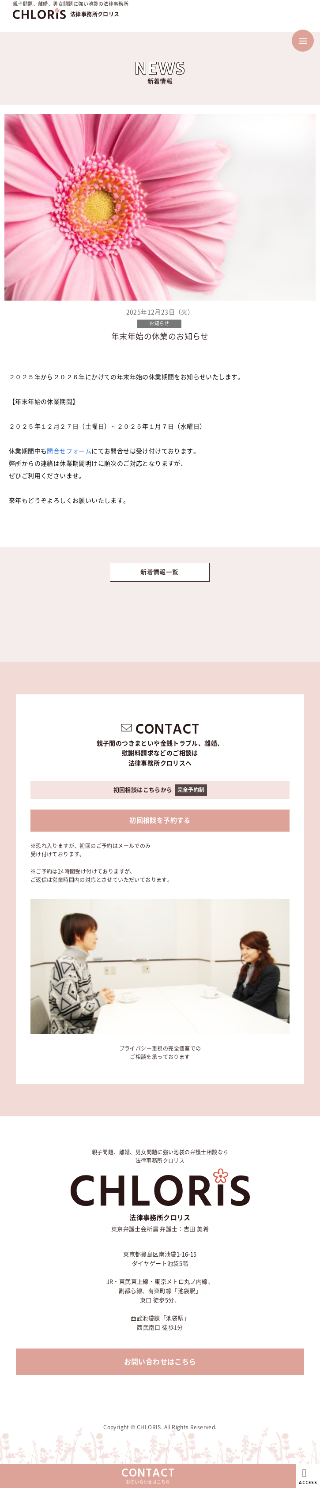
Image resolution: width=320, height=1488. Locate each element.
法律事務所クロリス (95, 14)
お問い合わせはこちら (160, 1361)
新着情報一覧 (159, 572)
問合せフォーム (69, 451)
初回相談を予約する (160, 820)
